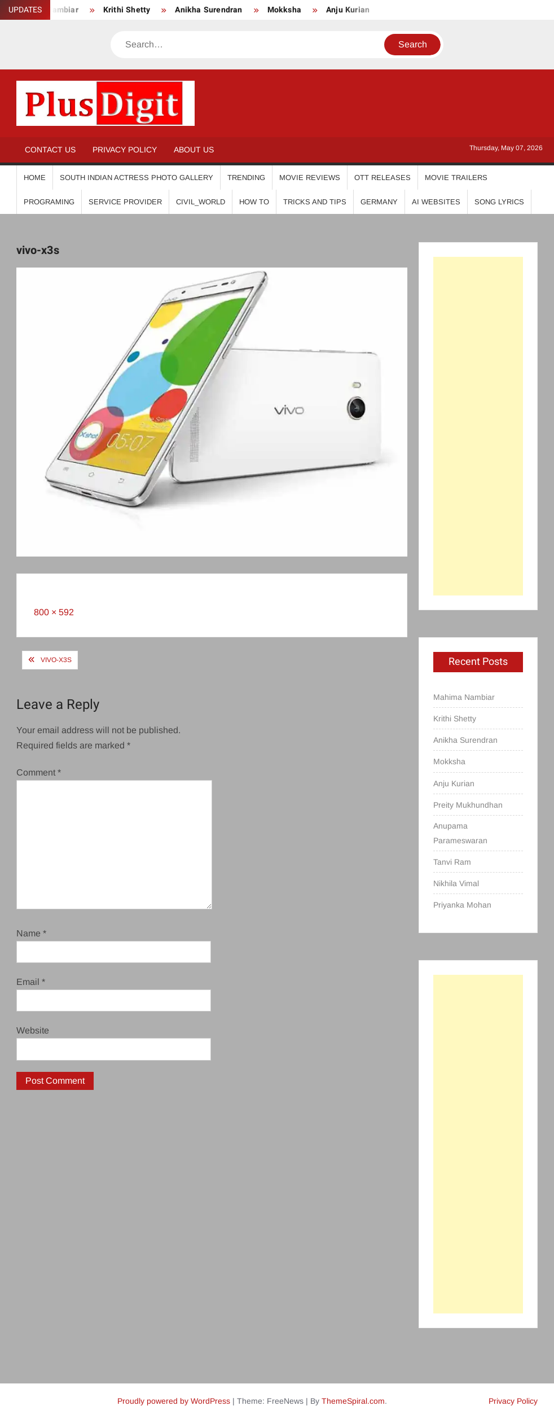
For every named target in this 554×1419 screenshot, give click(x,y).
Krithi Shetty (127, 10)
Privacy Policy (125, 149)
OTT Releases (382, 177)
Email (30, 982)
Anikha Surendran (208, 10)
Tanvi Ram (452, 861)
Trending (246, 177)
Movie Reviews (309, 177)
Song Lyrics (499, 202)
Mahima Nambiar (464, 697)
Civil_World (200, 202)
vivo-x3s (56, 660)
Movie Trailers (456, 177)
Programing (49, 202)
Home (35, 177)
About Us (194, 149)
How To (254, 202)
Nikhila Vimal (456, 883)
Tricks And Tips (314, 202)
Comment (38, 772)
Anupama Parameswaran (460, 833)
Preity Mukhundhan (468, 804)
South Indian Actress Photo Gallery (136, 177)
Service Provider (125, 202)
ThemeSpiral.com (353, 1400)
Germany (379, 202)
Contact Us (50, 149)
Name (31, 933)
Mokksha (284, 10)
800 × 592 (54, 612)
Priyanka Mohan (462, 904)
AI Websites (436, 202)
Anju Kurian (348, 10)
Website (32, 1030)
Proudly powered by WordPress (173, 1400)
